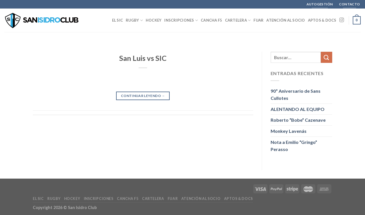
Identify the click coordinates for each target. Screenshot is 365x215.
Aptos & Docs (322, 20)
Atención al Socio (285, 20)
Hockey (154, 20)
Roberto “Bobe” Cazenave (298, 120)
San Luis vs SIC (143, 58)
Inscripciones (181, 20)
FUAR (258, 20)
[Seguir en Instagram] (341, 20)
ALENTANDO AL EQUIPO (298, 109)
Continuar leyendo (143, 95)
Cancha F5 (211, 20)
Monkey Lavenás (289, 131)
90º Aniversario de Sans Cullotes (296, 94)
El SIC (117, 20)
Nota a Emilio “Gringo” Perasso (294, 145)
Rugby (134, 20)
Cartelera (238, 20)
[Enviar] (326, 57)
